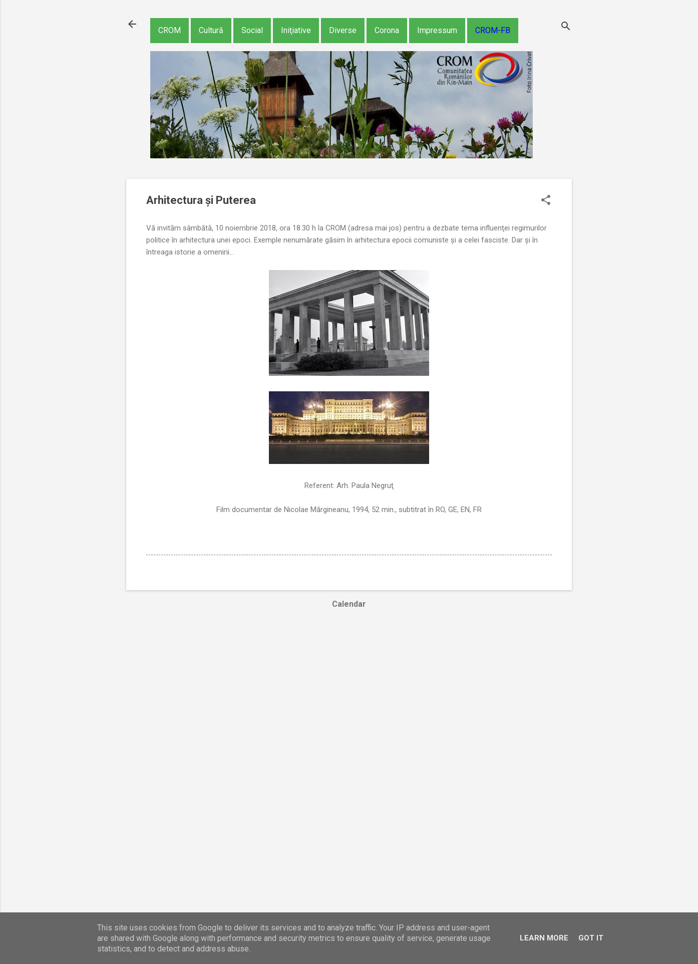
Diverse (343, 30)
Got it (590, 937)
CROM (169, 30)
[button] (546, 201)
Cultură (211, 30)
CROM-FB (492, 30)
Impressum (437, 30)
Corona (387, 30)
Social (252, 30)
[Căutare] (566, 27)
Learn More (544, 937)
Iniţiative (296, 30)
